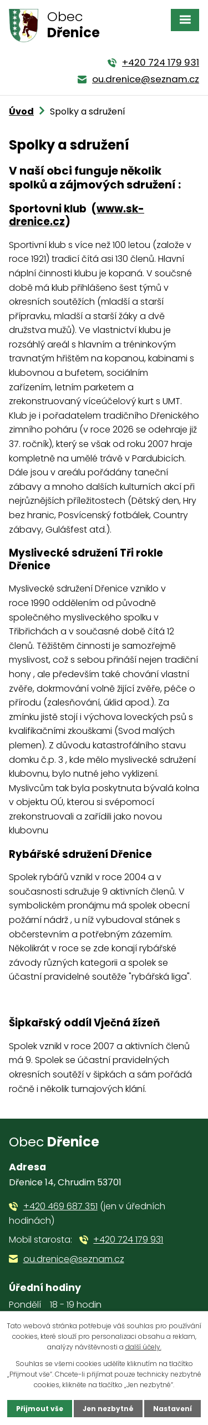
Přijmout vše (39, 1408)
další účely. (143, 1347)
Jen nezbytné (108, 1408)
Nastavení (172, 1408)
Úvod (21, 111)
